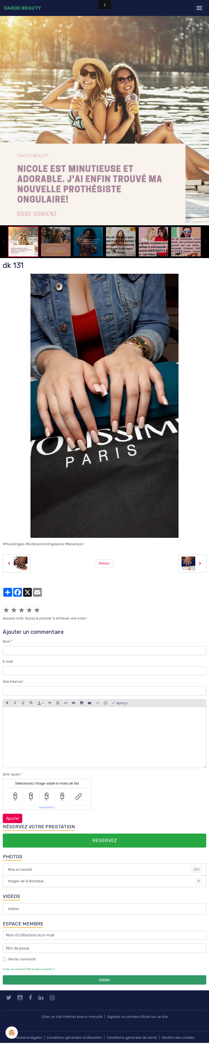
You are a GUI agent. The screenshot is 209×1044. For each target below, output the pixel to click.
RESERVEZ (104, 840)
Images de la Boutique (104, 881)
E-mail (8, 662)
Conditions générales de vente (132, 1038)
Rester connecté (22, 959)
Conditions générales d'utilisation (74, 1038)
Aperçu (120, 703)
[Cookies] (11, 1032)
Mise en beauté (104, 869)
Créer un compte (14, 969)
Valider (104, 980)
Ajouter (12, 818)
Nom (6, 641)
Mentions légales (28, 1038)
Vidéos (13, 909)
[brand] (22, 8)
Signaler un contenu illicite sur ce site (137, 1017)
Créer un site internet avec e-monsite (71, 1017)
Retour (104, 563)
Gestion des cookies (178, 1038)
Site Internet (13, 682)
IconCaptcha (46, 807)
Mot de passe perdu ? (40, 969)
